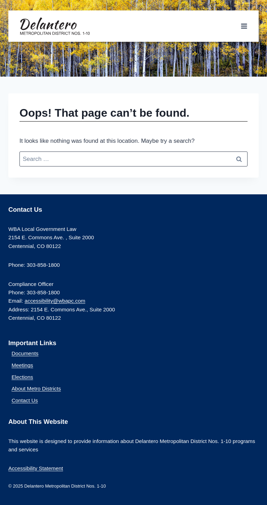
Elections (22, 377)
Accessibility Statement (35, 468)
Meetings (22, 365)
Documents (24, 353)
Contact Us (24, 400)
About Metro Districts (36, 388)
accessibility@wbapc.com (55, 301)
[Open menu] (243, 26)
